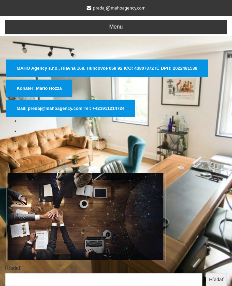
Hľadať (13, 268)
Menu (116, 27)
